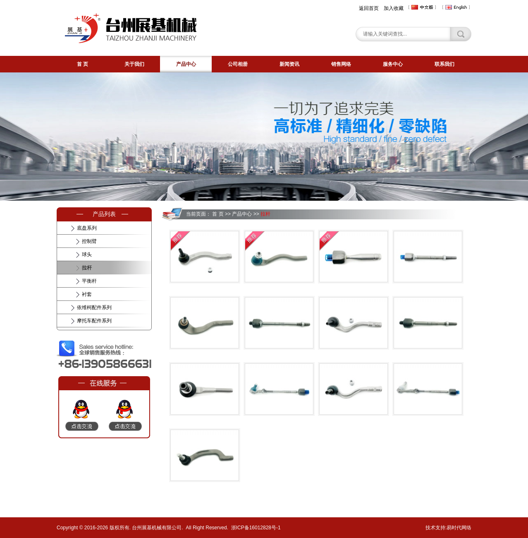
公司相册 (238, 64)
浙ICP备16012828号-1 (256, 528)
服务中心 (393, 64)
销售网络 (341, 64)
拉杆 (87, 268)
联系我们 (444, 64)
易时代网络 (459, 528)
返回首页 (369, 8)
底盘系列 (87, 228)
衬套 (87, 294)
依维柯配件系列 (94, 307)
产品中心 (186, 64)
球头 (87, 254)
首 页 (82, 64)
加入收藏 (394, 8)
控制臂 (89, 241)
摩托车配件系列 (94, 321)
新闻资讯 (289, 64)
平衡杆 (89, 281)
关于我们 (134, 64)
